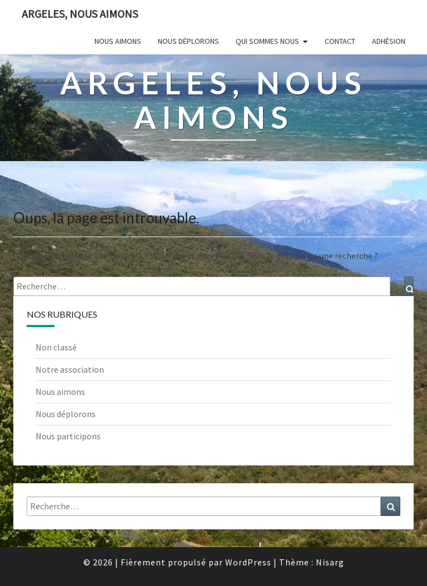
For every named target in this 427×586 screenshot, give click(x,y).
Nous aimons (118, 41)
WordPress (248, 562)
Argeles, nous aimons (80, 14)
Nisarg (330, 562)
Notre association (70, 369)
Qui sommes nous (267, 41)
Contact (340, 41)
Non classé (56, 347)
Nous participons (68, 436)
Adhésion (388, 41)
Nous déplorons (188, 41)
